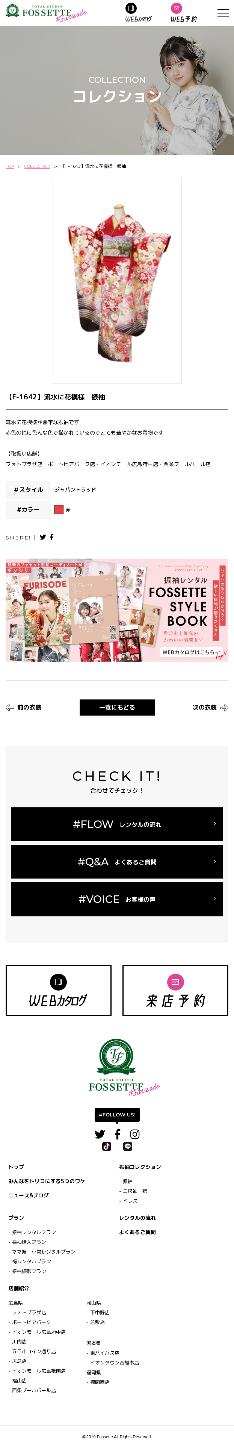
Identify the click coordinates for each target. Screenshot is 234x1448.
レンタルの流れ (137, 1217)
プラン (16, 1217)
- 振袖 (126, 1181)
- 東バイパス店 (102, 1352)
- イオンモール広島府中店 (37, 1331)
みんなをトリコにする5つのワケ (46, 1181)
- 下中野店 (98, 1312)
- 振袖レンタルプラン (32, 1232)
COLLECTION (37, 166)
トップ (16, 1166)
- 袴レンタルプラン (29, 1261)
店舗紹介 (18, 1288)
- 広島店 (17, 1361)
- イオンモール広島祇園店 (37, 1370)
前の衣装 (23, 707)
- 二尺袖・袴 (133, 1191)
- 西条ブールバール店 (32, 1390)
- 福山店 (17, 1380)
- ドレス (128, 1200)
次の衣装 (210, 707)
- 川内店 (17, 1341)
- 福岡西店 (98, 1382)
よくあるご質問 (137, 1232)
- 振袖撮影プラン (27, 1271)
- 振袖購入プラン (27, 1242)
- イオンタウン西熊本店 (112, 1362)
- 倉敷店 (95, 1322)
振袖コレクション (140, 1166)
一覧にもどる (117, 707)
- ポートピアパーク (29, 1322)
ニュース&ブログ (28, 1195)
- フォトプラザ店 (27, 1312)
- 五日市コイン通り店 (32, 1351)
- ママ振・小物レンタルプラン (41, 1251)
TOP (10, 166)
